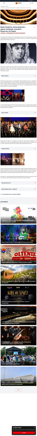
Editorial (3, 33)
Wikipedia (19, 194)
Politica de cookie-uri (31, 429)
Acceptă (24, 432)
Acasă (3, 6)
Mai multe (18, 389)
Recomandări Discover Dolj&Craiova (16, 33)
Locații (7, 6)
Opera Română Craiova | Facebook (9, 194)
